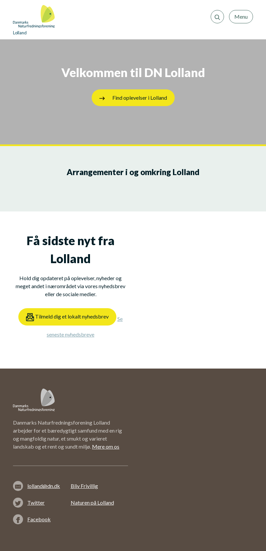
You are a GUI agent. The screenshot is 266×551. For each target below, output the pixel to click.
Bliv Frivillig (84, 486)
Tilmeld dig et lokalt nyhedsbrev (67, 317)
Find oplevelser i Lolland (133, 97)
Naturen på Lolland (92, 502)
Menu (241, 16)
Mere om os (105, 446)
